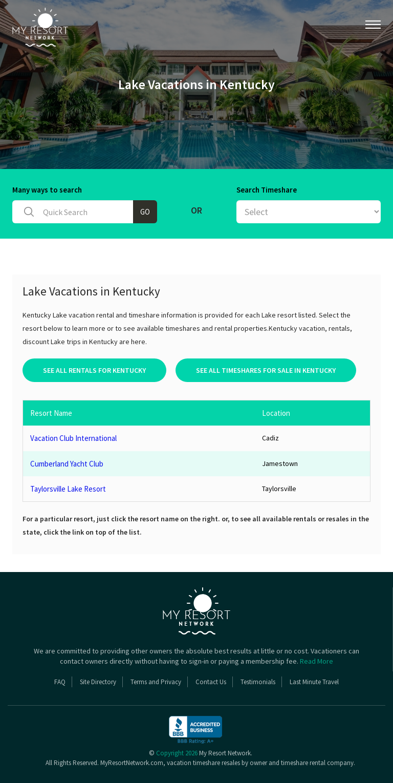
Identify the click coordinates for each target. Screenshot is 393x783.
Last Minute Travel (314, 682)
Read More (316, 661)
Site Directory (98, 682)
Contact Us (210, 682)
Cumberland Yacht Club (66, 464)
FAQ (60, 682)
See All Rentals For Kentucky (94, 370)
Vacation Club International (73, 438)
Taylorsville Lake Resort (68, 489)
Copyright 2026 (177, 753)
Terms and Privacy (155, 682)
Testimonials (258, 682)
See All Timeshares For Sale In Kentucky (266, 370)
